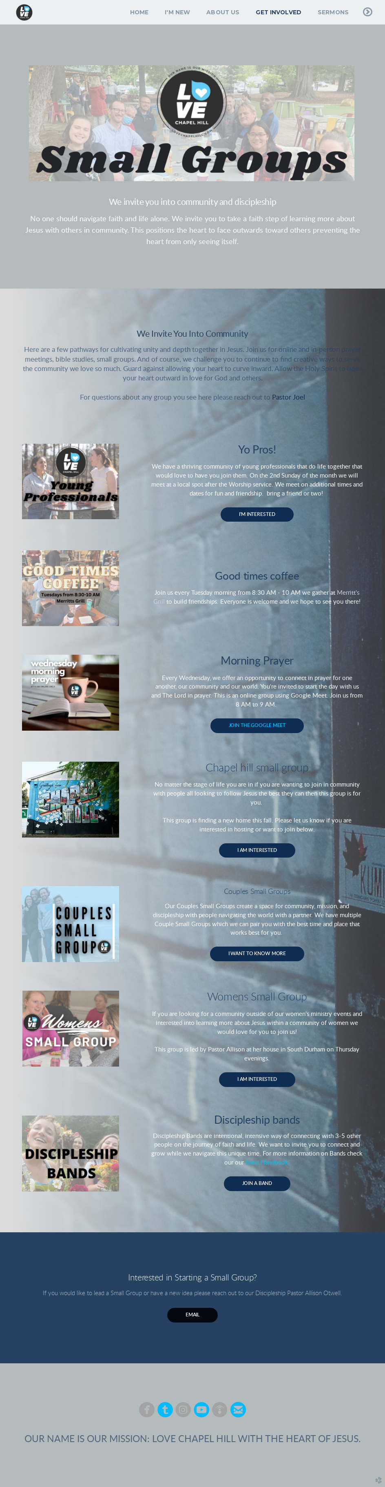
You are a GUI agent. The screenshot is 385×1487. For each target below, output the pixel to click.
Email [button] (192, 1314)
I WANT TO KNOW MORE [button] (257, 953)
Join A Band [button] (257, 1183)
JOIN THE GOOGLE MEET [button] (257, 725)
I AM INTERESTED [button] (257, 850)
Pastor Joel (288, 397)
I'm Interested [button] (257, 514)
